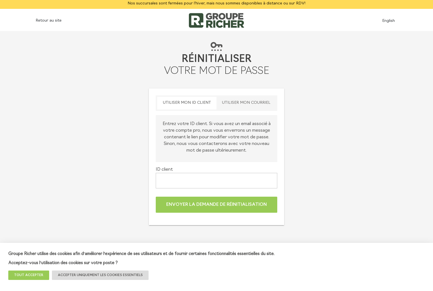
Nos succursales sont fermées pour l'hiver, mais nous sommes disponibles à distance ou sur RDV (216, 3)
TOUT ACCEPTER (28, 275)
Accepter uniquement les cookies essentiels (100, 275)
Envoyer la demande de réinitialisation (216, 204)
